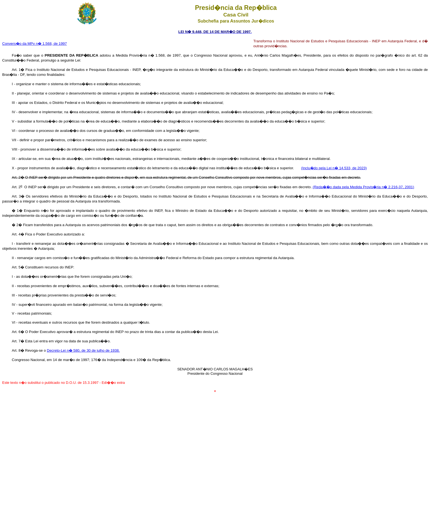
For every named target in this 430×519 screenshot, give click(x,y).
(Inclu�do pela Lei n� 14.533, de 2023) (334, 168)
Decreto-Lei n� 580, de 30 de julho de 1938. (83, 350)
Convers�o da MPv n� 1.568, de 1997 (34, 43)
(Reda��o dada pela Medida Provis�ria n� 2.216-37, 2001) (363, 187)
